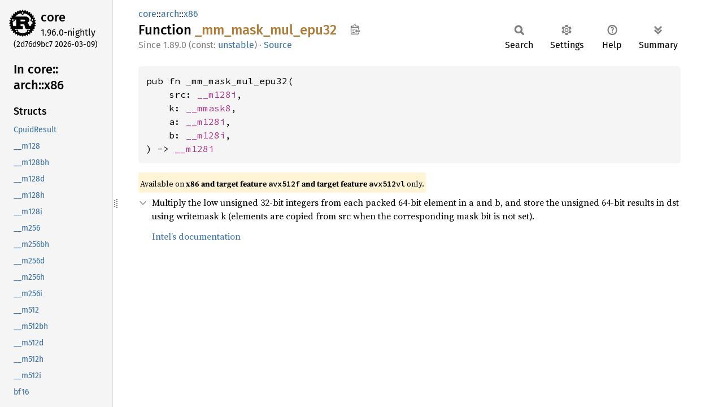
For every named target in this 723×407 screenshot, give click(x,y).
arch (170, 13)
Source (278, 45)
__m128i (217, 94)
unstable (236, 45)
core (53, 17)
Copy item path (355, 29)
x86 (191, 13)
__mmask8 (208, 108)
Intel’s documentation (196, 236)
